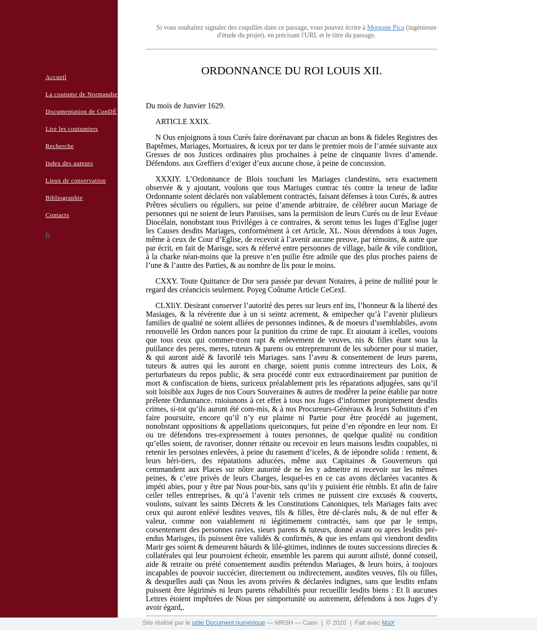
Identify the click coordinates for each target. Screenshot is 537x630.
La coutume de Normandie (81, 94)
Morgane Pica (385, 27)
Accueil (56, 76)
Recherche (59, 145)
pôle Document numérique (228, 622)
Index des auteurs (69, 163)
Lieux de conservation (75, 180)
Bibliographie (64, 197)
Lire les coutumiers (71, 128)
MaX (388, 622)
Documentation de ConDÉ (81, 111)
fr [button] (48, 235)
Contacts (57, 214)
